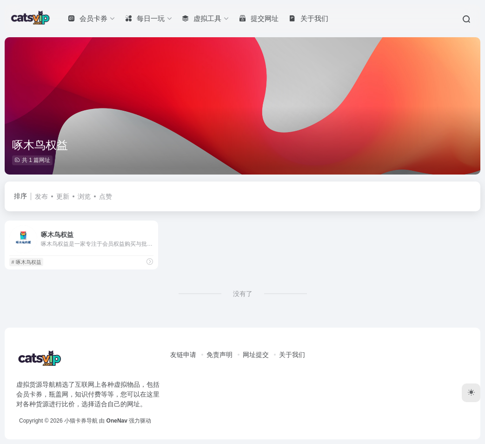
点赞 (105, 196)
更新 (62, 196)
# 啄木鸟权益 (26, 262)
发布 (41, 196)
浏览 (84, 196)
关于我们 (292, 354)
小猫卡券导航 (81, 420)
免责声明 (219, 354)
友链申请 (183, 354)
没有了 (242, 293)
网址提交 (256, 354)
